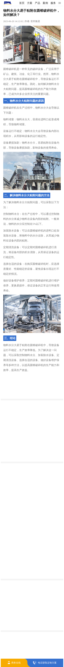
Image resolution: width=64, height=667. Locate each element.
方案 (29, 2)
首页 (21, 2)
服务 (53, 2)
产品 (37, 2)
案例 (45, 2)
